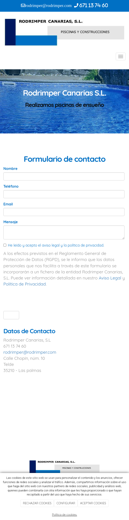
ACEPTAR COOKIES (93, 503)
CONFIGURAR (66, 503)
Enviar (11, 315)
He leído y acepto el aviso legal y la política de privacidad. (53, 245)
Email (8, 204)
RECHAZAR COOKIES (37, 503)
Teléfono (10, 186)
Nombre (10, 168)
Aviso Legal (110, 278)
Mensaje (10, 222)
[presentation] (37, 299)
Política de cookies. (64, 514)
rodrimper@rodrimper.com (29, 352)
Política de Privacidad (24, 284)
